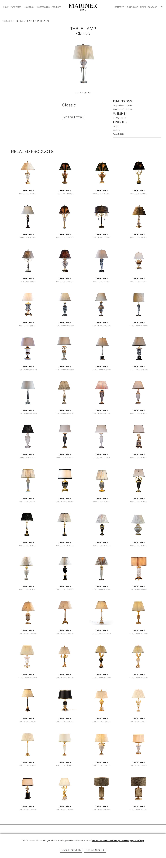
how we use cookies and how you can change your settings (118, 841)
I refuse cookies (95, 850)
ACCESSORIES (43, 7)
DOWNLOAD (132, 7)
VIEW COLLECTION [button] (73, 117)
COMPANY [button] (119, 7)
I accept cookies (71, 850)
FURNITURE (16, 7)
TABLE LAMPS (43, 21)
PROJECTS (56, 7)
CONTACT (152, 7)
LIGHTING (29, 7)
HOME (5, 7)
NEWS (143, 7)
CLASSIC (30, 21)
